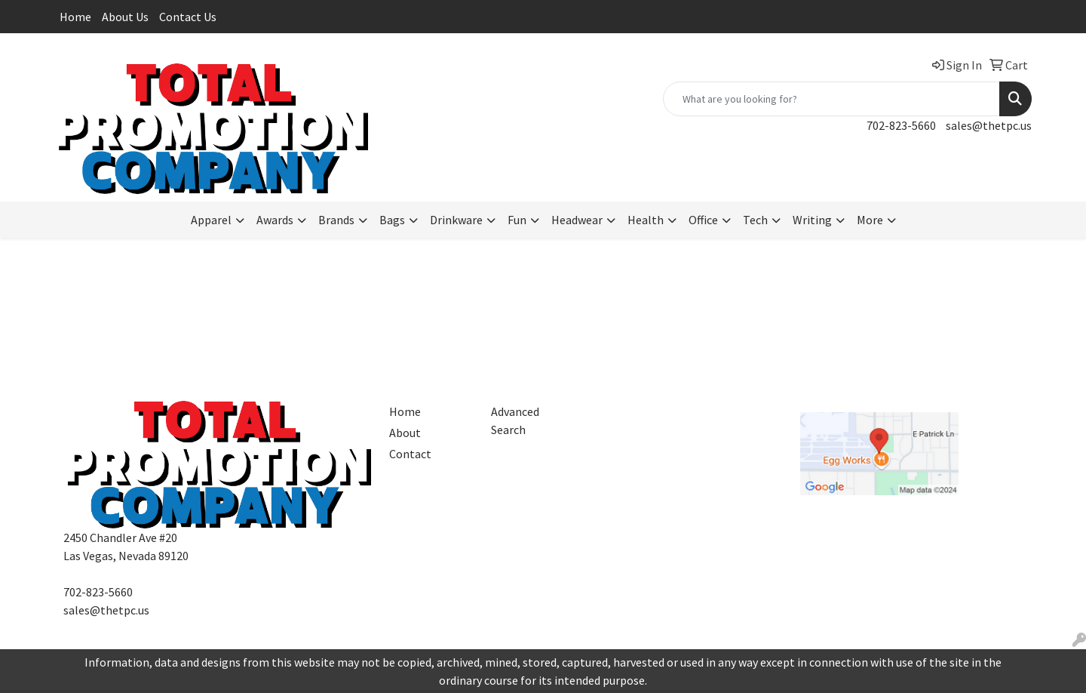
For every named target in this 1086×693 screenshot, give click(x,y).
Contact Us (187, 16)
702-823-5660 (901, 125)
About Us (125, 16)
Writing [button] (812, 219)
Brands (336, 219)
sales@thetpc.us (989, 125)
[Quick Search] (831, 99)
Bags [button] (392, 219)
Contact (410, 453)
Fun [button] (517, 219)
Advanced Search (515, 420)
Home (75, 16)
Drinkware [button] (456, 219)
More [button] (870, 219)
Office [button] (703, 219)
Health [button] (645, 219)
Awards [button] (274, 219)
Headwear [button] (577, 219)
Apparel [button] (211, 219)
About (405, 432)
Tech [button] (755, 219)
